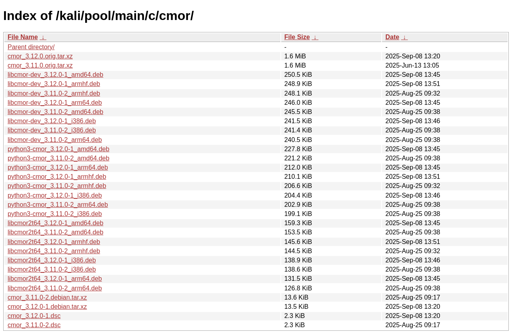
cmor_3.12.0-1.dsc (34, 315)
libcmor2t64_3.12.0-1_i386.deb (52, 260)
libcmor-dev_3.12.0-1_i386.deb (52, 121)
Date (392, 37)
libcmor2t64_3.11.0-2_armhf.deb (54, 251)
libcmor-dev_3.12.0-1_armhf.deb (54, 83)
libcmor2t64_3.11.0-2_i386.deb (52, 269)
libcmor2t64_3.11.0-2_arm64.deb (55, 288)
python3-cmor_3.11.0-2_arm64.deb (58, 204)
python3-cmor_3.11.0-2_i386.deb (55, 213)
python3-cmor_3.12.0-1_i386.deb (55, 195)
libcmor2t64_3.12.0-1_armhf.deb (54, 241)
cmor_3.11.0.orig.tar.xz (40, 65)
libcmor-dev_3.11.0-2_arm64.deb (55, 139)
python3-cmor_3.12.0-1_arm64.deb (58, 167)
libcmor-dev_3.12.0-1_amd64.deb (55, 74)
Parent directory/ (31, 47)
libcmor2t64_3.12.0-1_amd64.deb (55, 223)
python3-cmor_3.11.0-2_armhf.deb (57, 185)
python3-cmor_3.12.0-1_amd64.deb (58, 149)
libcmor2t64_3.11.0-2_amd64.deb (55, 232)
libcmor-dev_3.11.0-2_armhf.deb (54, 93)
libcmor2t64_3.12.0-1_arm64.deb (55, 278)
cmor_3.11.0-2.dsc (34, 325)
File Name (23, 37)
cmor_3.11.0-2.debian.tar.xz (47, 297)
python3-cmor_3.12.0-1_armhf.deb (57, 176)
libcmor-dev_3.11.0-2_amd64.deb (55, 111)
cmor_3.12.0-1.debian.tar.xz (47, 306)
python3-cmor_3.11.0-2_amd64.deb (58, 158)
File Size (297, 37)
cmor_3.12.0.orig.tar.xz (40, 56)
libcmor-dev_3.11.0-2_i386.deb (52, 130)
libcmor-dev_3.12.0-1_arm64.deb (55, 102)
